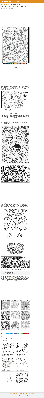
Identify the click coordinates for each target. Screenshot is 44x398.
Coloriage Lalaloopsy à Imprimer (7, 369)
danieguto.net (6, 1)
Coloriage (18, 1)
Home (14, 1)
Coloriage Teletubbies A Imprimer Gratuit (9, 354)
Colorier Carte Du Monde (20, 369)
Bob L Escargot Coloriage (20, 383)
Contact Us (12, 393)
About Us (24, 393)
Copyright (15, 393)
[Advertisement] (15, 18)
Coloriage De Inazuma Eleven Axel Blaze (9, 383)
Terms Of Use (20, 393)
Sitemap (32, 393)
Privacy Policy (28, 393)
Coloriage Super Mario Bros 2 (21, 354)
